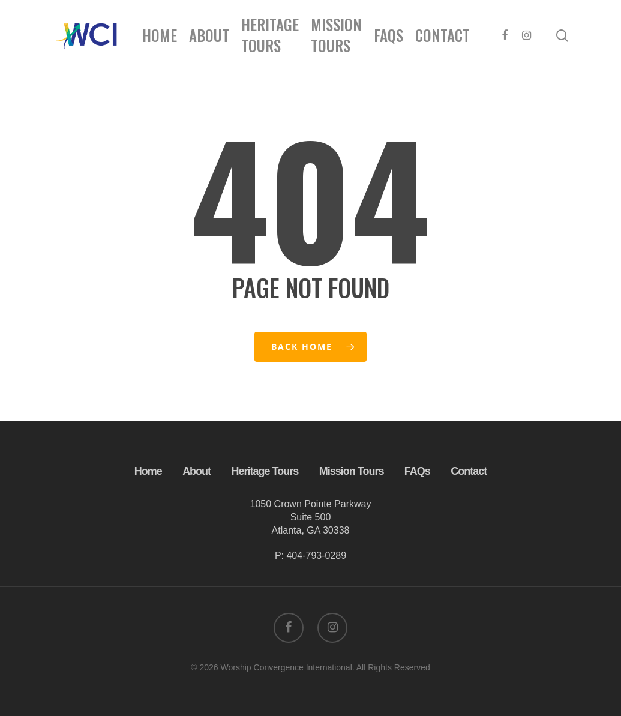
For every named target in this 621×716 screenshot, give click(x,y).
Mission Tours (336, 35)
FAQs (388, 35)
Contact (442, 35)
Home (159, 35)
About (209, 35)
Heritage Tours (270, 35)
